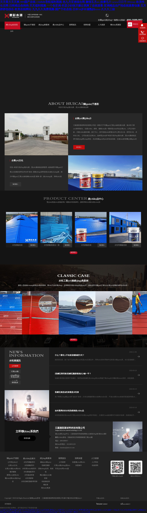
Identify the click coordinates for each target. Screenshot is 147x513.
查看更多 (15, 382)
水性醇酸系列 (29, 465)
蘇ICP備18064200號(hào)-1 (73, 498)
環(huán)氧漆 (45, 488)
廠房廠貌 (13, 472)
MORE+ (73, 252)
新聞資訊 (72, 25)
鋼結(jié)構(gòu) (45, 462)
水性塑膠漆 (29, 478)
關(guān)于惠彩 (29, 25)
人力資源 (101, 25)
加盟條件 (78, 465)
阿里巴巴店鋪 (137, 24)
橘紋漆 (45, 485)
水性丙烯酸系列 (29, 462)
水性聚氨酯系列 (29, 472)
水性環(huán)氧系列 (29, 468)
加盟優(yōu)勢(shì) (78, 462)
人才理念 (95, 462)
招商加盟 (87, 25)
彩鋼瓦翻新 (46, 465)
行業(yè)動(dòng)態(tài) (62, 465)
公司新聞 (15, 366)
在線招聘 (95, 465)
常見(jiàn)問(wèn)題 (62, 468)
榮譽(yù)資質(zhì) (13, 475)
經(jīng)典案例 (44, 25)
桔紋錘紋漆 (46, 481)
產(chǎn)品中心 (58, 25)
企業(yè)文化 (12, 465)
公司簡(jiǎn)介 (13, 462)
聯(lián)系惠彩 (115, 25)
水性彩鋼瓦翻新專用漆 (29, 481)
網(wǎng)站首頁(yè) (12, 26)
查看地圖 (27, 438)
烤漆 (45, 478)
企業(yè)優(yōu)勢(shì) (13, 468)
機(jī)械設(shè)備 (45, 475)
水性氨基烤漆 (29, 475)
